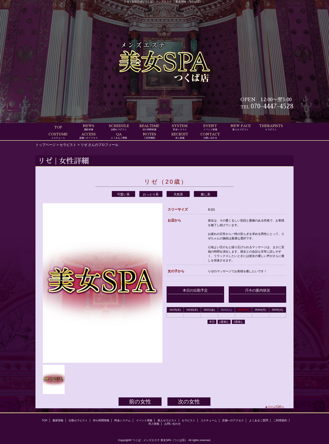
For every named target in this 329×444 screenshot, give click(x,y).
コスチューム (209, 420)
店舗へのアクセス (233, 420)
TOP (58, 127)
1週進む (224, 321)
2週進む (238, 321)
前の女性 (140, 401)
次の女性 (189, 401)
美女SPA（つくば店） (174, 440)
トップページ (45, 145)
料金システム (122, 420)
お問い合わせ (172, 423)
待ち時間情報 (101, 420)
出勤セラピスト (78, 420)
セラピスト (68, 145)
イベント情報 (144, 420)
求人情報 (153, 423)
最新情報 (57, 420)
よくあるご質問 (258, 420)
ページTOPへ (276, 406)
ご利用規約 (280, 420)
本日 (212, 321)
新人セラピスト (167, 420)
